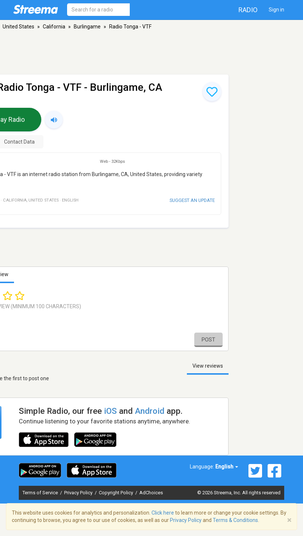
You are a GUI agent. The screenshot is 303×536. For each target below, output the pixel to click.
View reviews (207, 366)
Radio (248, 10)
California (54, 27)
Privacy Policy (79, 492)
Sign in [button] (276, 10)
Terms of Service (40, 492)
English (226, 467)
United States (18, 27)
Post (208, 339)
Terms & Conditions (235, 520)
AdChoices (151, 492)
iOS (110, 411)
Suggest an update (192, 200)
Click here (163, 513)
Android (149, 411)
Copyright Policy (116, 492)
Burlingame (87, 27)
